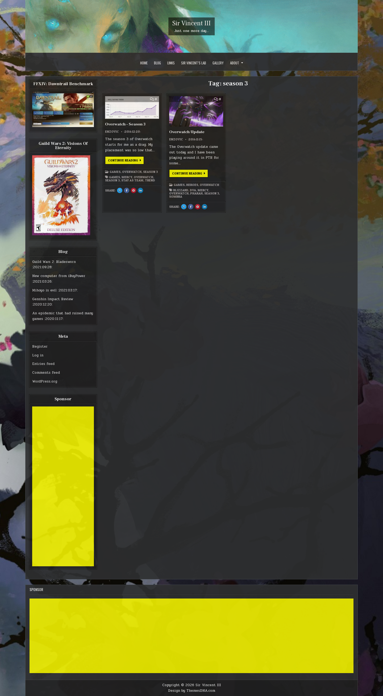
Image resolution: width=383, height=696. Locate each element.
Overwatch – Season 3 (125, 124)
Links (171, 63)
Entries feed (43, 364)
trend (150, 180)
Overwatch (131, 171)
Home (144, 63)
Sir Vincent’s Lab (193, 63)
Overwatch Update (187, 132)
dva (193, 190)
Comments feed (46, 372)
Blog (157, 63)
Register (40, 346)
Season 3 (150, 171)
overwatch (143, 177)
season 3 (112, 180)
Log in (37, 355)
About (234, 63)
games (114, 177)
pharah (196, 193)
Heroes (192, 184)
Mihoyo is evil (44, 290)
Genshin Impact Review (52, 299)
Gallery (218, 63)
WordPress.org (44, 381)
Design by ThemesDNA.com (191, 690)
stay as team (132, 180)
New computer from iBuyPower (58, 276)
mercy (127, 177)
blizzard (180, 190)
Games (115, 171)
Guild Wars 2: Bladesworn (54, 261)
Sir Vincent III (191, 23)
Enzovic (112, 131)
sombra (175, 196)
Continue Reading (126, 161)
